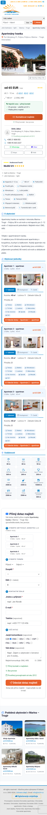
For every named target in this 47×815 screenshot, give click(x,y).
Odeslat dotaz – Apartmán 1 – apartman (22, 320)
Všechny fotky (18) (36, 78)
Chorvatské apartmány (23, 811)
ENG (15, 639)
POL (29, 643)
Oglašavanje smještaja (26, 796)
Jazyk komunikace (19, 635)
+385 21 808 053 (12, 140)
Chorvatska (14, 803)
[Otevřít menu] (3, 2)
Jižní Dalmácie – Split (9, 28)
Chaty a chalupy (28, 806)
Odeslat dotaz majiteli (23, 682)
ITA (28, 639)
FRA (8, 643)
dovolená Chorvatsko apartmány (23, 801)
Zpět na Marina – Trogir (11, 173)
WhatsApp (14, 147)
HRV (22, 643)
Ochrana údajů (21, 792)
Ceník (34, 290)
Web (33, 152)
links (22, 809)
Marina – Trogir (24, 28)
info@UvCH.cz (38, 792)
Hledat (37, 22)
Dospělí (10, 569)
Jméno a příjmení (14, 597)
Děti (12, 580)
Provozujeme (8, 801)
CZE (8, 639)
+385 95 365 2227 (12, 143)
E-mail (9, 607)
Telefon (14, 618)
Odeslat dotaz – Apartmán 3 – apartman (22, 445)
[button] (23, 164)
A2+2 (21, 93)
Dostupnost (22, 290)
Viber (34, 147)
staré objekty (11, 809)
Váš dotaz (15, 648)
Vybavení (10, 290)
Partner (18, 809)
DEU (22, 639)
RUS (15, 643)
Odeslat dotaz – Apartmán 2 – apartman (22, 383)
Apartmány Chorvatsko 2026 (28, 803)
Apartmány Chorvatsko (32, 809)
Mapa (14, 152)
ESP (35, 639)
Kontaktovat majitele (23, 117)
